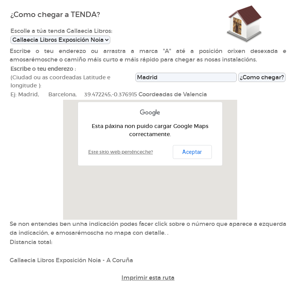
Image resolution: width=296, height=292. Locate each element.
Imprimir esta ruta (148, 277)
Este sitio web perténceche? (120, 152)
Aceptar (192, 152)
